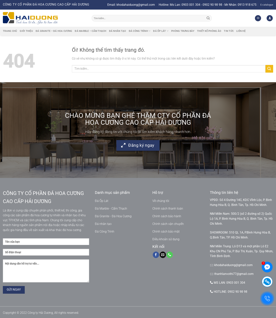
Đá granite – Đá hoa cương (54, 31)
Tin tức (229, 31)
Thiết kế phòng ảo (209, 31)
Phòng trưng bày (182, 31)
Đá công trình (140, 31)
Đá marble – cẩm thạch (90, 31)
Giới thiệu (26, 31)
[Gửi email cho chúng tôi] (163, 255)
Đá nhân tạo (117, 31)
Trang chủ (10, 31)
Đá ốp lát (160, 31)
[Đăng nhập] (270, 18)
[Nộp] (208, 18)
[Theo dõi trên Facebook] (156, 255)
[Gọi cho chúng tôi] (170, 255)
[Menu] (258, 18)
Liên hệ (241, 31)
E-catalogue (266, 4)
